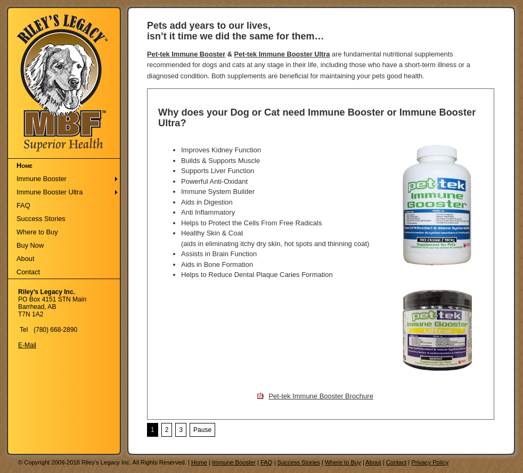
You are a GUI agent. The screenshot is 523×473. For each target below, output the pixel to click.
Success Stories (41, 219)
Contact (28, 272)
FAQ (23, 205)
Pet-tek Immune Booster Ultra (282, 54)
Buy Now (30, 245)
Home (24, 165)
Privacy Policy (429, 462)
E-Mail (27, 345)
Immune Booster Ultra (50, 192)
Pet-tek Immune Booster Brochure (320, 396)
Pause (202, 430)
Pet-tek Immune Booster (186, 54)
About (25, 259)
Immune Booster (42, 179)
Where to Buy (37, 232)
